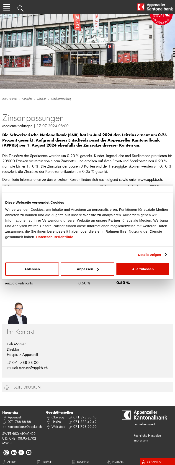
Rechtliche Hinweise (147, 435)
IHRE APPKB (9, 99)
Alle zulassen (143, 269)
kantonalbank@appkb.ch (25, 426)
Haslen (56, 422)
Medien (41, 99)
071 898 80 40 (85, 417)
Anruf (8, 461)
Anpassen (88, 269)
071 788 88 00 (25, 362)
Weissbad (58, 426)
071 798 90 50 (85, 426)
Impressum (141, 440)
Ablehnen (32, 269)
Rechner (80, 461)
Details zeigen (149, 254)
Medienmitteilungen (17, 125)
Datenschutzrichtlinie (54, 237)
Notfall (115, 461)
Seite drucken (27, 387)
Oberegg (57, 417)
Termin (44, 461)
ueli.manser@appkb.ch (30, 367)
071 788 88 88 (19, 422)
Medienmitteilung (61, 99)
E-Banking (151, 461)
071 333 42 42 (85, 422)
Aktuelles (27, 99)
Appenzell (14, 417)
